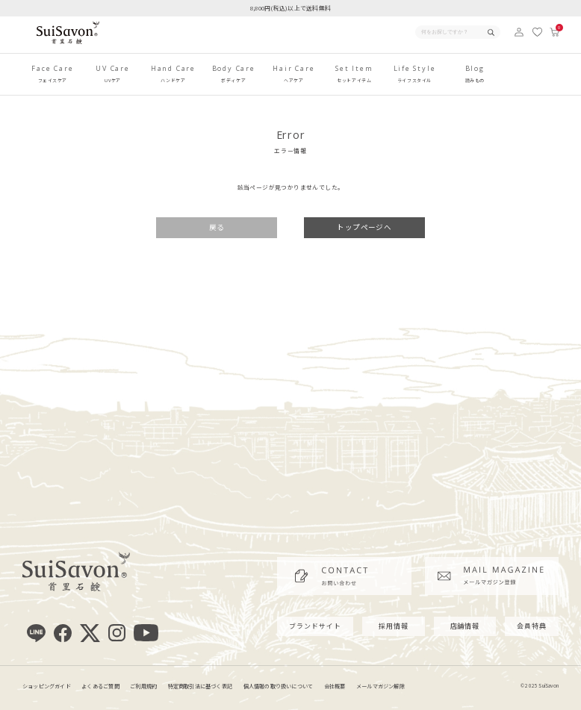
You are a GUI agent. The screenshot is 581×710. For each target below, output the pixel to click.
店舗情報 (465, 626)
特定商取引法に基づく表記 (200, 686)
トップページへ (364, 227)
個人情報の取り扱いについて (278, 686)
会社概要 (335, 686)
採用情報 (393, 626)
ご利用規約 (143, 686)
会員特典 (532, 626)
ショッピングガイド (46, 686)
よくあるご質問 (100, 686)
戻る (217, 227)
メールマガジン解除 (380, 686)
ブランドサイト (315, 626)
